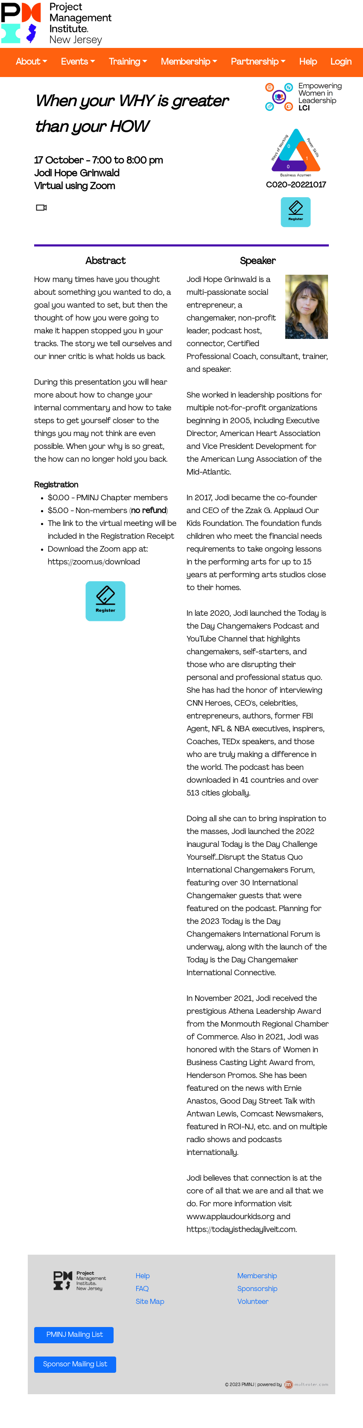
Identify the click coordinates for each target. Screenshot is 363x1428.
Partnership (254, 62)
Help (308, 62)
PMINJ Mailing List (74, 1335)
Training (124, 62)
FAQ (142, 1289)
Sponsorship (257, 1289)
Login (341, 62)
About (28, 62)
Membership (185, 62)
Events (74, 62)
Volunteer (253, 1302)
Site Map (150, 1302)
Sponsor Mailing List (75, 1364)
